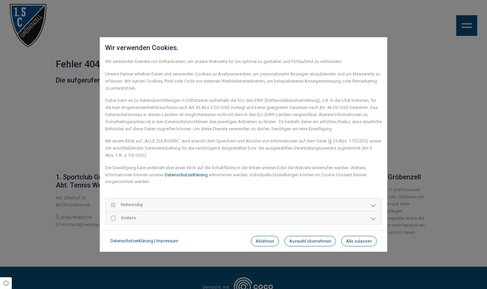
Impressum (167, 240)
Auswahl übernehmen (310, 241)
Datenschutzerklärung (186, 174)
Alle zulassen (359, 241)
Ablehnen (265, 241)
